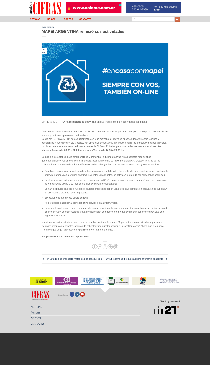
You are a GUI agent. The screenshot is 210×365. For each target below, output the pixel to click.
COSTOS (68, 19)
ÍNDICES (52, 19)
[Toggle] (139, 313)
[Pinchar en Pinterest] (110, 246)
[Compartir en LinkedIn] (115, 246)
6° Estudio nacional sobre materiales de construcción (72, 259)
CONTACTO (85, 19)
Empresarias (48, 27)
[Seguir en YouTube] (82, 294)
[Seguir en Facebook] (72, 294)
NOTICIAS (35, 19)
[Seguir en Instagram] (77, 294)
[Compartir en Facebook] (94, 246)
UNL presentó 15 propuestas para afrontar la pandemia (137, 259)
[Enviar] (177, 19)
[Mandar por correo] (105, 246)
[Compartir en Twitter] (99, 246)
